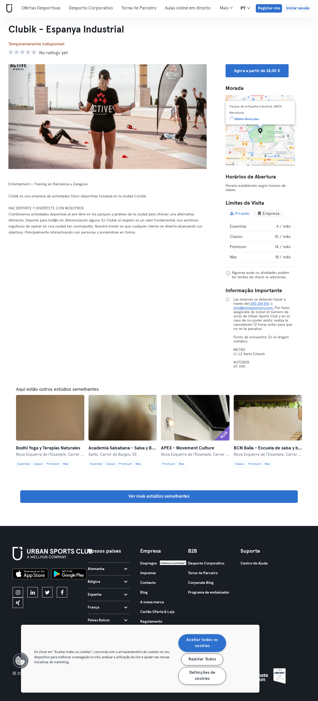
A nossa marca (152, 602)
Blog (144, 592)
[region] (140, 659)
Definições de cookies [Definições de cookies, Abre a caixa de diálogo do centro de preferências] (202, 676)
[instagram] (18, 592)
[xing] (18, 602)
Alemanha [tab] (107, 569)
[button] (20, 660)
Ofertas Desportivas (40, 8)
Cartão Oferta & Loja (157, 612)
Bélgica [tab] (107, 582)
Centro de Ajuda (254, 563)
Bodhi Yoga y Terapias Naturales (48, 448)
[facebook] (62, 592)
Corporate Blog (200, 583)
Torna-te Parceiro (139, 8)
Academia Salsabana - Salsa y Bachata (122, 448)
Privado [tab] (240, 213)
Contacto (148, 583)
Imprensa (148, 573)
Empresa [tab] (268, 213)
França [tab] (107, 607)
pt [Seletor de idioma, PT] (245, 8)
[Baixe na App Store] (30, 575)
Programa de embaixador (209, 592)
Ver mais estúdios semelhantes (158, 496)
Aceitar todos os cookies (202, 643)
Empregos (148, 563)
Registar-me (269, 8)
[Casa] (8, 8)
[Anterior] (23, 116)
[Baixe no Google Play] (68, 575)
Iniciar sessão (298, 8)
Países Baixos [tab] (107, 620)
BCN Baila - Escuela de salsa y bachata (268, 448)
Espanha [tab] (107, 594)
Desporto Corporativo (91, 8)
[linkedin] (32, 592)
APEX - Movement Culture (187, 448)
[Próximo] (191, 116)
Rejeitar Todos (202, 659)
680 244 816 (259, 304)
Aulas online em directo (188, 8)
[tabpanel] (260, 241)
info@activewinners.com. (253, 308)
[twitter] (47, 592)
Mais (226, 7)
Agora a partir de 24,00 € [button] (257, 71)
